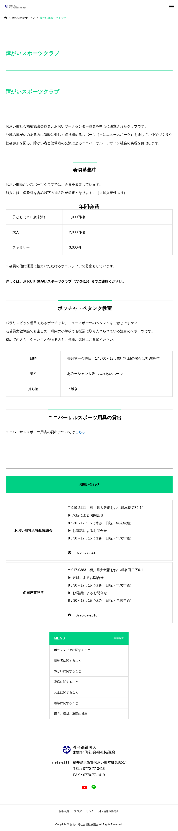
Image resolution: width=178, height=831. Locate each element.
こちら (80, 432)
